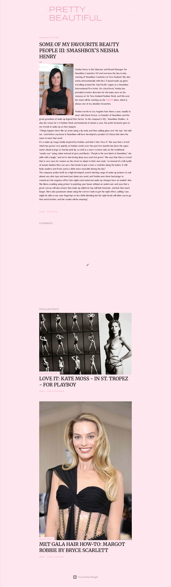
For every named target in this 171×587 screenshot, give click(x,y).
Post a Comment (55, 391)
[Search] (130, 9)
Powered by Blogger (85, 577)
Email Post (52, 211)
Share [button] (42, 211)
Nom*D (109, 100)
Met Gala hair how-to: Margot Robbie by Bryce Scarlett (82, 547)
